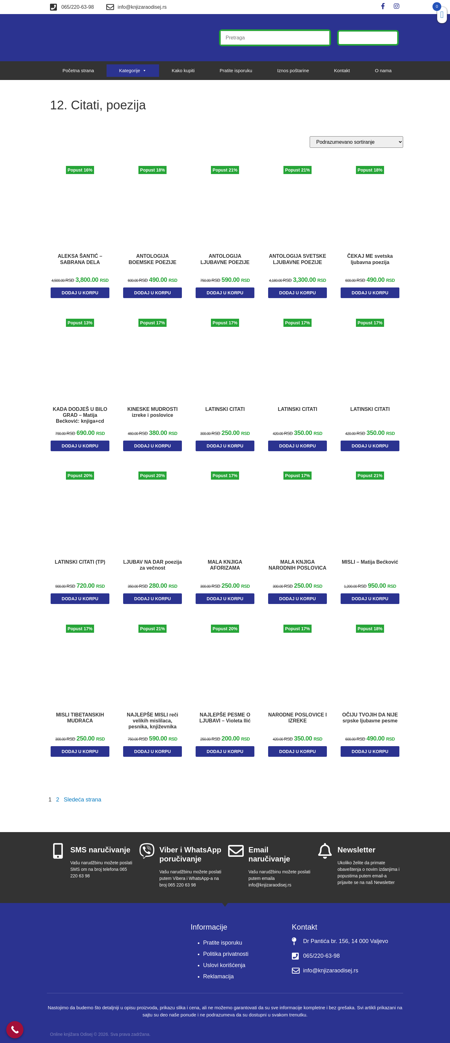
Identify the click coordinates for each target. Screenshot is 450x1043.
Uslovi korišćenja (224, 961)
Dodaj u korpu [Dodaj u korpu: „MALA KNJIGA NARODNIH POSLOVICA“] (297, 598)
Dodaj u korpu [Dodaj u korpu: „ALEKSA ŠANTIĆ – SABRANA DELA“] (80, 299)
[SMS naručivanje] (58, 846)
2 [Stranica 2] (57, 795)
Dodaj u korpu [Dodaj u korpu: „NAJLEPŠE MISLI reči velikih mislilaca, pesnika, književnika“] (152, 748)
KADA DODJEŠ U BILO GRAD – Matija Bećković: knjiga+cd (80, 418)
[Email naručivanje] (236, 846)
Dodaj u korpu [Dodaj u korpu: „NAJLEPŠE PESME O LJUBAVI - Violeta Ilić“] (225, 748)
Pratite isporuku (236, 70)
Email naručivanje (269, 850)
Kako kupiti (183, 70)
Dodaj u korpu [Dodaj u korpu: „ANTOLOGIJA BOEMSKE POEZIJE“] (152, 290)
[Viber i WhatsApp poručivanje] (147, 846)
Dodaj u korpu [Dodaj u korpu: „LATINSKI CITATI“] (225, 449)
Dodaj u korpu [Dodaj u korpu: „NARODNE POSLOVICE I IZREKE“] (297, 748)
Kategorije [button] (133, 70)
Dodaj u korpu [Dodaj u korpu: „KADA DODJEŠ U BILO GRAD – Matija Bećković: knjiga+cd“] (80, 449)
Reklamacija (218, 972)
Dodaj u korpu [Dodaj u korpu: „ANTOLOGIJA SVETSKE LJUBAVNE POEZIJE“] (297, 299)
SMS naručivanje (100, 845)
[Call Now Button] (14, 1029)
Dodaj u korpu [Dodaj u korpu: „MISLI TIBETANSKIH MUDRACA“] (80, 748)
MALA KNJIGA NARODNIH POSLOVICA (297, 567)
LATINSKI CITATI (225, 412)
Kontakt (342, 70)
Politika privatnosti (225, 949)
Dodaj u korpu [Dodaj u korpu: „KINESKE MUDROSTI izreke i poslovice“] (152, 449)
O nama (383, 70)
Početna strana (78, 70)
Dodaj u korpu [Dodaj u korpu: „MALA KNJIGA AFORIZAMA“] (225, 598)
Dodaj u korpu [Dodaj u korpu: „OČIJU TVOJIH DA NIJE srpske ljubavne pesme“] (370, 748)
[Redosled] (356, 142)
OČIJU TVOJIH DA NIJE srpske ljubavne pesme (370, 717)
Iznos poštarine (293, 70)
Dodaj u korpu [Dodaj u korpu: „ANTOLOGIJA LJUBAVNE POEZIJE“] (225, 290)
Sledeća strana (82, 795)
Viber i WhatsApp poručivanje (190, 850)
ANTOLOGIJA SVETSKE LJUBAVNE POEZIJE (297, 260)
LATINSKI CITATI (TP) (80, 562)
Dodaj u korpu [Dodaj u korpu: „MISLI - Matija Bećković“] (370, 598)
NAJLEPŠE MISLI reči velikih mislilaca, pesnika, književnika (152, 717)
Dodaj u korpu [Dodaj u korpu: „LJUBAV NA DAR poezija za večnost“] (152, 598)
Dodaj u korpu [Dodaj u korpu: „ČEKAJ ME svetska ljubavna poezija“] (370, 290)
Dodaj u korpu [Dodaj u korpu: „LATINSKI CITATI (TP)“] (80, 598)
